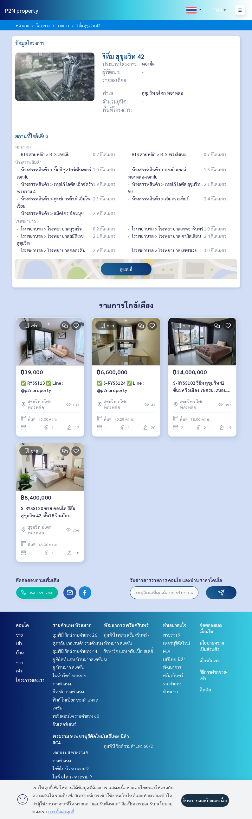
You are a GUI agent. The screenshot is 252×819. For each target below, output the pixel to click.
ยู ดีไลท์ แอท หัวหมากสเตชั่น (78, 659)
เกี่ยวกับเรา (209, 660)
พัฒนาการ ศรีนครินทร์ (126, 625)
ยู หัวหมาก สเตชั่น (68, 667)
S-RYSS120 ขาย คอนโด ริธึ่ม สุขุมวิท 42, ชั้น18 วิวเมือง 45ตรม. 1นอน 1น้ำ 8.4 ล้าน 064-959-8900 (48, 512)
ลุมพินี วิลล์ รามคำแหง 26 (75, 635)
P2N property (21, 10)
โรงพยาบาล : (26, 221)
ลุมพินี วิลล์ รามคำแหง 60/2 (128, 746)
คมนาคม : (24, 146)
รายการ (63, 25)
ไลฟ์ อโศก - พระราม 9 (72, 776)
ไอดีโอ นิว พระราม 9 (71, 768)
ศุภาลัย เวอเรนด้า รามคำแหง (78, 643)
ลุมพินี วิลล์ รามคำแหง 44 (75, 651)
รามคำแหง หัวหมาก (72, 625)
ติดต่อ (205, 689)
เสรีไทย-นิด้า (116, 736)
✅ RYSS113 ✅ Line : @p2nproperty (42, 386)
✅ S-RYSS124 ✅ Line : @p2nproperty (120, 386)
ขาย (19, 635)
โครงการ (43, 25)
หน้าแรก (22, 25)
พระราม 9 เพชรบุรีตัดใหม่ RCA (176, 643)
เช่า (19, 643)
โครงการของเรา (30, 680)
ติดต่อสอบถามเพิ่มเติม (37, 580)
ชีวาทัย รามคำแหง (68, 691)
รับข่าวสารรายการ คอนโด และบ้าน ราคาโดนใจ (176, 580)
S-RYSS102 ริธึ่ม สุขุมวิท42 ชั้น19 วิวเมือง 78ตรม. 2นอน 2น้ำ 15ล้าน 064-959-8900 (200, 387)
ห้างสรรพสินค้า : (29, 162)
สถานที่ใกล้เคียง (31, 136)
